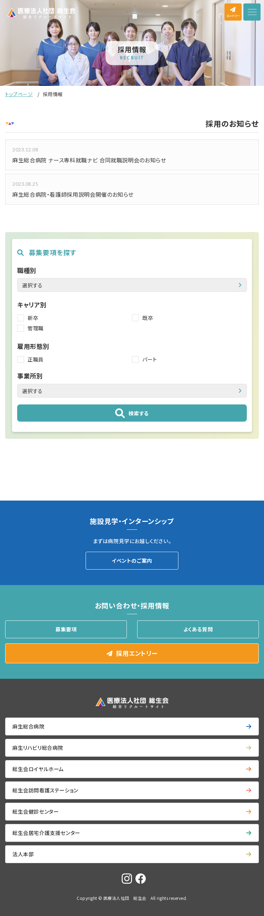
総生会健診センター (35, 811)
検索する (139, 413)
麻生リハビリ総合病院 (37, 747)
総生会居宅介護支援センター (46, 832)
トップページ (19, 94)
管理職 (36, 328)
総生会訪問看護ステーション (45, 790)
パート (149, 359)
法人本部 (23, 854)
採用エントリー (136, 653)
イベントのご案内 (132, 560)
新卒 (33, 317)
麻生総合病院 (28, 726)
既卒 (147, 317)
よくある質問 (198, 629)
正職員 (36, 359)
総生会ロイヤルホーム (38, 768)
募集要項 (66, 629)
